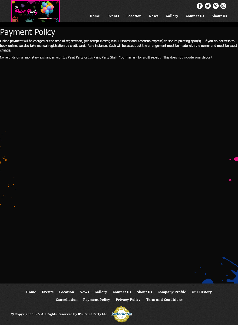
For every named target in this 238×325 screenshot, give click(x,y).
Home (95, 16)
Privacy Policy (128, 299)
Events (113, 16)
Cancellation (67, 299)
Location (134, 16)
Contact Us (195, 16)
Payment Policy (96, 299)
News (153, 16)
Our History (202, 292)
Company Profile (172, 292)
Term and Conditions (164, 299)
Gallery (172, 16)
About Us (219, 16)
